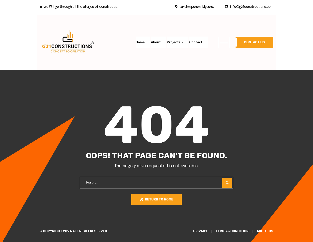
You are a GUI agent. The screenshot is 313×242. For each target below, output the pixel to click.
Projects (173, 42)
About (156, 42)
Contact (195, 42)
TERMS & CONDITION (232, 231)
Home (140, 42)
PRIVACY (200, 231)
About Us (265, 231)
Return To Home (156, 199)
